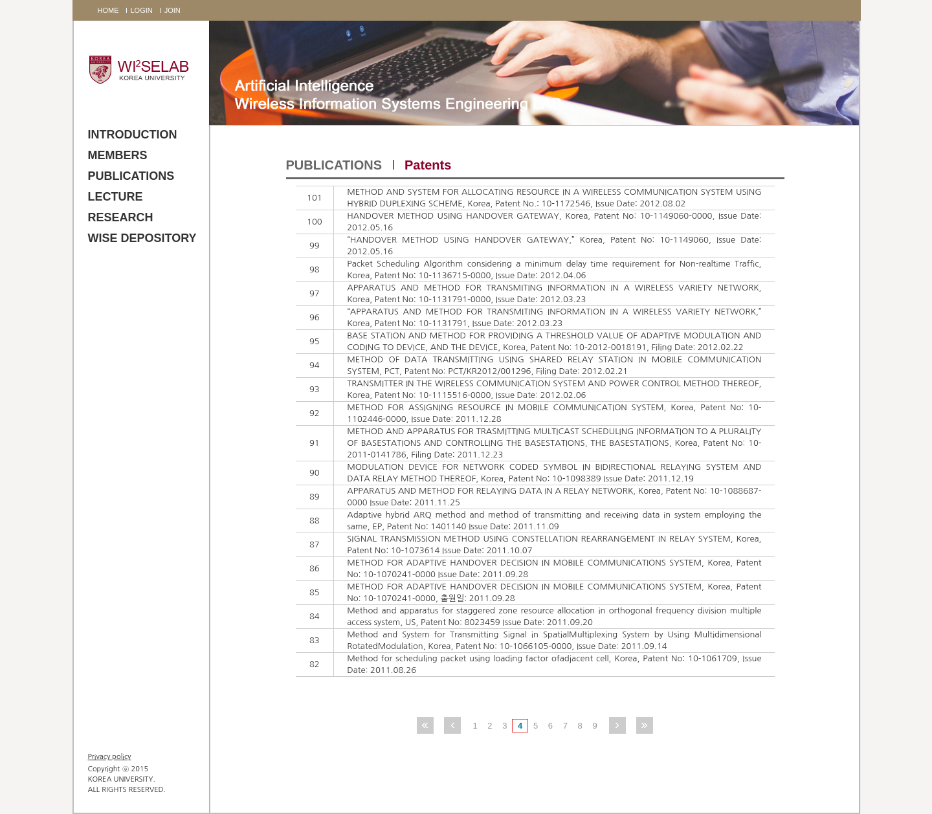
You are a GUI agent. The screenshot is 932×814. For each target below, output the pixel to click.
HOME (108, 10)
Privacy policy (109, 756)
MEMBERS (118, 155)
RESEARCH (120, 217)
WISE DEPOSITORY (142, 238)
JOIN (172, 10)
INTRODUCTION (132, 134)
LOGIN (142, 10)
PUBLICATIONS (131, 176)
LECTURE (115, 196)
